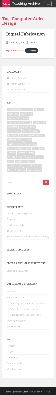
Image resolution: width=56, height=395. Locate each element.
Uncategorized (18, 89)
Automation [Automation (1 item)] (13, 114)
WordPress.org (14, 369)
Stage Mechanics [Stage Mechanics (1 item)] (15, 165)
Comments (14, 363)
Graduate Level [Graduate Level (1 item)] (14, 140)
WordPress (45, 392)
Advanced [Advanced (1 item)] (12, 109)
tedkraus (33, 42)
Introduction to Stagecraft (19, 213)
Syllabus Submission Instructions (25, 314)
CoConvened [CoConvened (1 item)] (26, 114)
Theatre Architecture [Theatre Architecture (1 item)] (16, 170)
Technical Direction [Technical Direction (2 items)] (32, 165)
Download (31, 50)
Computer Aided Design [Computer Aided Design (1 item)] (18, 118)
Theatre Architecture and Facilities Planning (28, 236)
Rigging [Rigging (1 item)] (39, 157)
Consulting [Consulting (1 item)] (12, 127)
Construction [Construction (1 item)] (39, 122)
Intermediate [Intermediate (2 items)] (30, 144)
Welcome (11, 291)
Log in (10, 351)
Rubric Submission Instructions (25, 309)
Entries (12, 357)
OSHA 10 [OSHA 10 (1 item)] (11, 152)
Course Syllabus (18, 77)
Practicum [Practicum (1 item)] (29, 157)
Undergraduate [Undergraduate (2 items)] (34, 170)
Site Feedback (13, 326)
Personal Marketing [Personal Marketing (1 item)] (26, 152)
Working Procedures (16, 320)
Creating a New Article (17, 270)
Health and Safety (15, 225)
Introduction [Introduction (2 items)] (38, 148)
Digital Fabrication (25, 34)
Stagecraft (12, 219)
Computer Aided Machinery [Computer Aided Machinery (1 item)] (19, 122)
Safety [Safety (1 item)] (10, 161)
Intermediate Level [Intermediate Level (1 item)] (16, 148)
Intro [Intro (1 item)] (28, 148)
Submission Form (15, 297)
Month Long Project (20, 83)
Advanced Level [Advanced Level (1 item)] (25, 109)
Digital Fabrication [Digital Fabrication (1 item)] (31, 131)
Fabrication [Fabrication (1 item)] (12, 135)
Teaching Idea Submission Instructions (28, 303)
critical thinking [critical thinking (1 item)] (14, 131)
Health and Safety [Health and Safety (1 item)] (15, 144)
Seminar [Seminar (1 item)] (19, 161)
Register (11, 345)
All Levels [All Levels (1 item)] (39, 109)
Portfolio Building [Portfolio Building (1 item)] (15, 157)
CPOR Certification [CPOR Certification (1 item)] (27, 127)
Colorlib (26, 392)
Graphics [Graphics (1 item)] (27, 140)
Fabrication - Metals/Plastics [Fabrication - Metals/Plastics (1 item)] (32, 135)
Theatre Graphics (15, 230)
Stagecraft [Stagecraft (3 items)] (29, 161)
